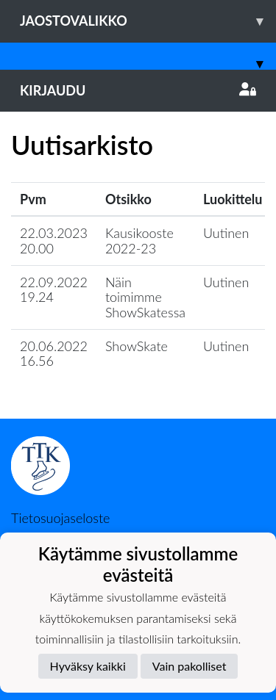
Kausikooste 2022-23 (139, 240)
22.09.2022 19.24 (54, 290)
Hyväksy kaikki (88, 666)
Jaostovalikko (148, 21)
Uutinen (226, 233)
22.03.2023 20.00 (54, 240)
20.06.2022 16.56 (54, 353)
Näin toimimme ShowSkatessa (145, 297)
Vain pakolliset (189, 666)
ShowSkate (136, 346)
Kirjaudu (138, 90)
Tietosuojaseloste (60, 518)
